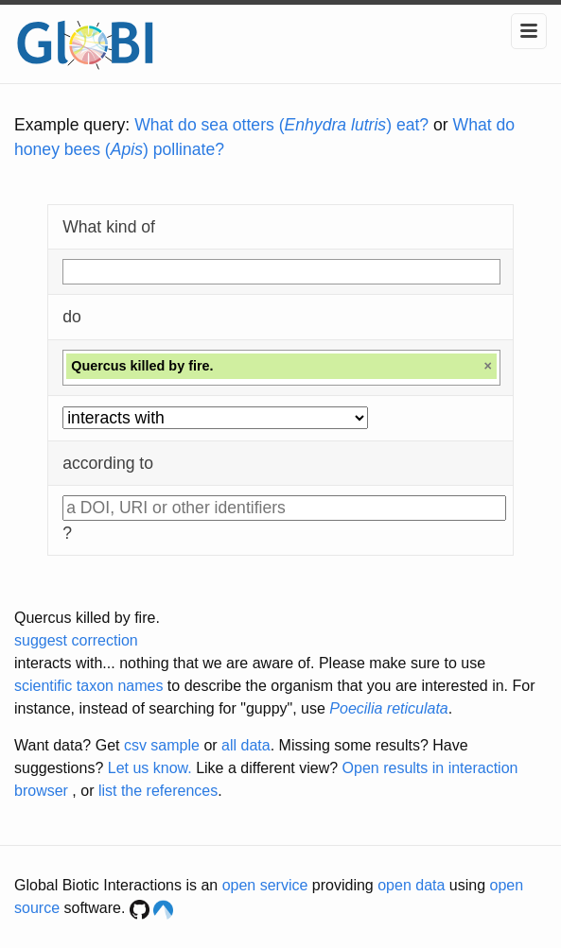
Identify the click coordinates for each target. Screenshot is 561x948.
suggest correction (76, 640)
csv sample (162, 745)
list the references (158, 791)
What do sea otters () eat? (281, 124)
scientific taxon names (88, 686)
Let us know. (150, 768)
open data (411, 885)
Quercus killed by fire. (87, 618)
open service (265, 885)
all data (246, 745)
